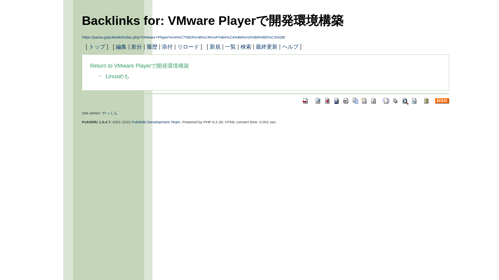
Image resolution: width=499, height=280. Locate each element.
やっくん (110, 113)
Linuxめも (117, 76)
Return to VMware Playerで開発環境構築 (139, 66)
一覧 (230, 47)
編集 (121, 47)
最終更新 (267, 47)
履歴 (152, 47)
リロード (188, 47)
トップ (97, 47)
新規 (215, 47)
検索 (246, 47)
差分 (136, 47)
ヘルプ (290, 47)
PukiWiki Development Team (156, 122)
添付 (167, 47)
